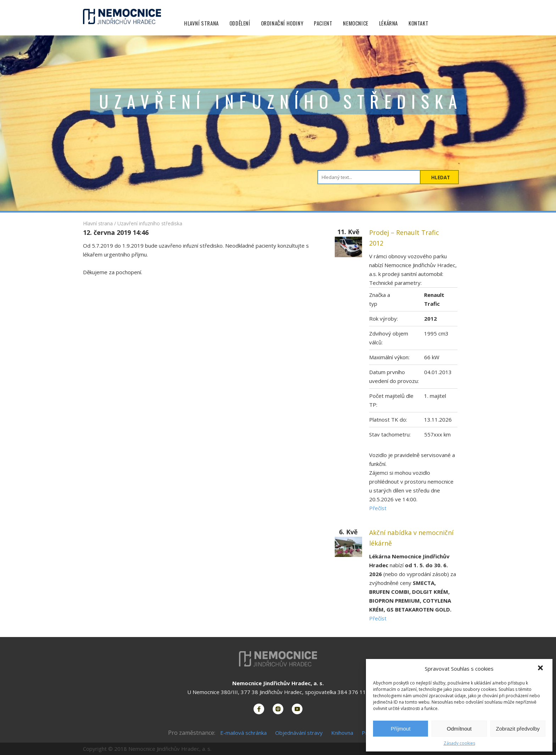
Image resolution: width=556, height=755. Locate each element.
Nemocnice (355, 23)
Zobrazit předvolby (518, 729)
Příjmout (401, 729)
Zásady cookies (459, 743)
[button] (541, 668)
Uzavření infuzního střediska (149, 223)
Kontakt (418, 23)
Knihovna (342, 732)
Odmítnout (459, 729)
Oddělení (239, 23)
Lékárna (388, 23)
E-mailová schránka (243, 732)
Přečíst (378, 508)
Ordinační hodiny (282, 23)
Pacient (323, 23)
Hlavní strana (201, 23)
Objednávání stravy (299, 732)
